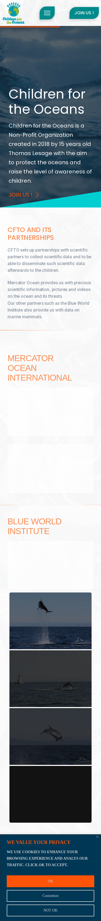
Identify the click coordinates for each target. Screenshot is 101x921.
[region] (50, 877)
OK (50, 881)
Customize (51, 896)
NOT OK (50, 910)
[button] (47, 12)
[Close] (97, 837)
